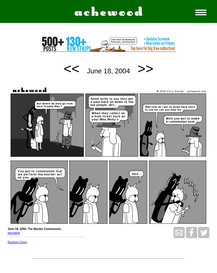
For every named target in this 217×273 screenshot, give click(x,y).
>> (145, 68)
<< (71, 68)
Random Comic (17, 242)
